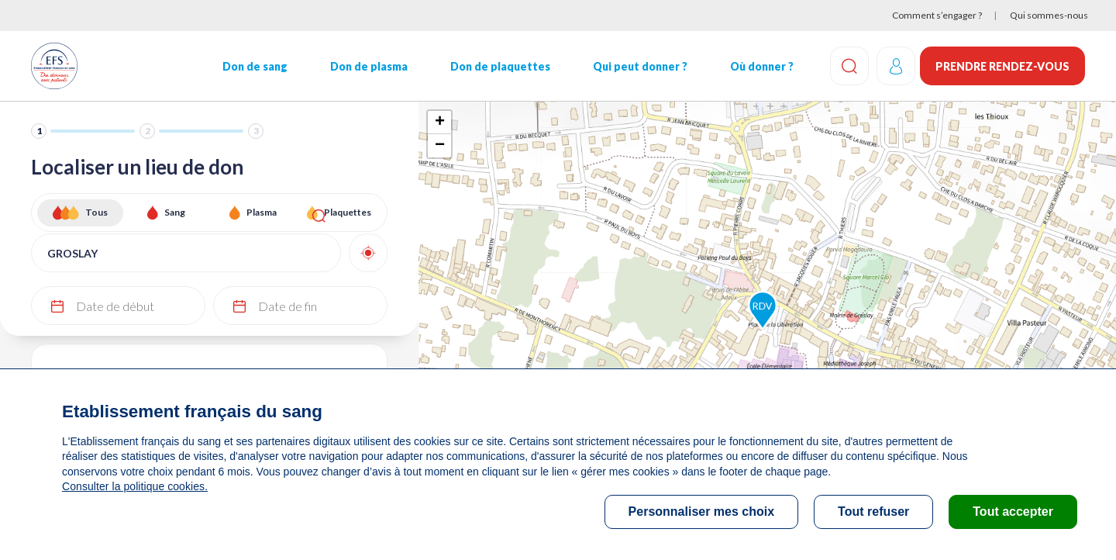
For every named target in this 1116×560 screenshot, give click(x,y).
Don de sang (254, 66)
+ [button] (440, 122)
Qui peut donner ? (638, 66)
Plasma (261, 212)
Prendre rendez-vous (1002, 66)
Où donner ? (758, 66)
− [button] (440, 145)
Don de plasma (367, 66)
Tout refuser (873, 511)
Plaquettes (347, 212)
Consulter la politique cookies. (134, 486)
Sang (174, 212)
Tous (96, 212)
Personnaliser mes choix (702, 511)
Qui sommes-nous (1049, 15)
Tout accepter (1013, 511)
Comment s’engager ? (937, 15)
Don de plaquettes (498, 66)
